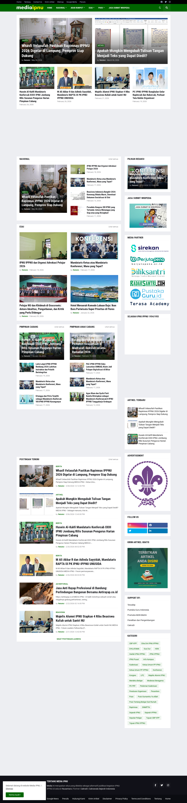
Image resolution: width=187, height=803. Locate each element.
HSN (157, 649)
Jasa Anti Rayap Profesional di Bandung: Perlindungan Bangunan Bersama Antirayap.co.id (87, 590)
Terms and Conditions (141, 799)
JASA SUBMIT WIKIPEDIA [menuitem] (119, 8)
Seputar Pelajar (135, 718)
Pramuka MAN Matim (137, 615)
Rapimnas (133, 707)
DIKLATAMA (134, 649)
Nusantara (67, 789)
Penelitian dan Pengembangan (141, 620)
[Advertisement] (94, 133)
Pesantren (155, 691)
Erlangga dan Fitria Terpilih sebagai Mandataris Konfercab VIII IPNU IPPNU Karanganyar (49, 399)
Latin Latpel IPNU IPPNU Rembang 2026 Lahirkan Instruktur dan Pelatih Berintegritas (46, 368)
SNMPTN (146, 707)
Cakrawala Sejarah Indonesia (102, 789)
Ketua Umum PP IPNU (151, 665)
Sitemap (60, 2)
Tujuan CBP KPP (152, 718)
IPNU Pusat (134, 659)
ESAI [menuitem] (91, 8)
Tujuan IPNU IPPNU (137, 723)
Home (19, 2)
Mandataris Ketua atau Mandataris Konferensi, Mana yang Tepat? (101, 180)
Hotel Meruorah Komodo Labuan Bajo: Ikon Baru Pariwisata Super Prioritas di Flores (93, 307)
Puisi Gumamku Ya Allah (148, 697)
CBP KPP (133, 643)
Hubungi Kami (78, 799)
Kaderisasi (133, 665)
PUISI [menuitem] (100, 8)
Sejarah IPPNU (151, 712)
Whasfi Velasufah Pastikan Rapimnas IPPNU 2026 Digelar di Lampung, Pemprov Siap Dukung (56, 50)
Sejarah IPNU (134, 712)
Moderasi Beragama (155, 681)
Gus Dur (147, 649)
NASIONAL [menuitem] (60, 8)
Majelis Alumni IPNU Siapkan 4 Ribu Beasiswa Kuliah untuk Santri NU (112, 93)
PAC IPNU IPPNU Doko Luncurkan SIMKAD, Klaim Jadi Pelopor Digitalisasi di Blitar (99, 367)
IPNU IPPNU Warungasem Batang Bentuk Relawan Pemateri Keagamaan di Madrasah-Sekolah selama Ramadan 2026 (89, 344)
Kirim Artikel (49, 2)
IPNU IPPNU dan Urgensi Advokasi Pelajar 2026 (101, 167)
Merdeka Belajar (136, 681)
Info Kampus (148, 659)
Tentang (27, 2)
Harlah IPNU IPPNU (137, 654)
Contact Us (37, 2)
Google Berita (72, 2)
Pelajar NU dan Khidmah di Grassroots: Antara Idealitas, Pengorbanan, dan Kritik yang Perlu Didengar (42, 309)
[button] (160, 7)
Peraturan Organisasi (137, 691)
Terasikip (131, 605)
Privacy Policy (121, 799)
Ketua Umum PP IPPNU (138, 670)
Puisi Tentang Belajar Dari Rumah (142, 702)
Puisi (131, 697)
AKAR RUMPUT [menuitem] (77, 8)
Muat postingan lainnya (69, 639)
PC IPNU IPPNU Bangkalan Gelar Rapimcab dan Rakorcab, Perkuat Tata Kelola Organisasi (149, 94)
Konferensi (157, 670)
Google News (53, 799)
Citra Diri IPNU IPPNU (149, 643)
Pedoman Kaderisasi (148, 686)
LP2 (142, 675)
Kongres (132, 675)
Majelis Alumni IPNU (156, 675)
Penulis (82, 2)
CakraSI (131, 625)
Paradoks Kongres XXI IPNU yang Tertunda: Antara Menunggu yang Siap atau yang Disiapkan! (101, 210)
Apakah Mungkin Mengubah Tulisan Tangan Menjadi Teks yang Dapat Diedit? (130, 53)
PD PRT (132, 686)
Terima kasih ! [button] (15, 795)
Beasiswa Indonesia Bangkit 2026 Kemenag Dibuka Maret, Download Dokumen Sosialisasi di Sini (101, 195)
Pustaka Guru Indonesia (138, 610)
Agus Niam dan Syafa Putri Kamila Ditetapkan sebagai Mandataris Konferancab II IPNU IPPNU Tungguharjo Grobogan (99, 397)
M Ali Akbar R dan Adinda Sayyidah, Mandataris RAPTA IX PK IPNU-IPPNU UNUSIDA (74, 94)
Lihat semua (113, 159)
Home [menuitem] (49, 8)
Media (49, 786)
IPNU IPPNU (154, 654)
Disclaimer (107, 799)
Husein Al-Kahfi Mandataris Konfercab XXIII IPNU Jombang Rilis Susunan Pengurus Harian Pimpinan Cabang (35, 96)
